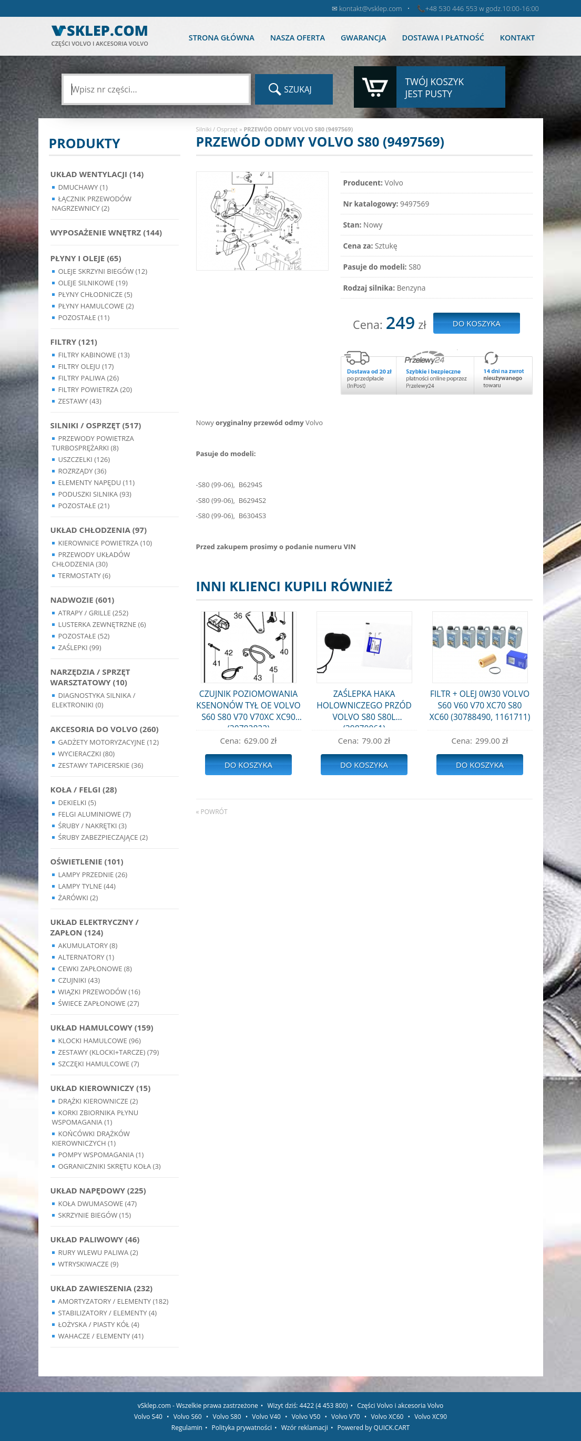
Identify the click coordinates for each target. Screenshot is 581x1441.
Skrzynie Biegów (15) (94, 1215)
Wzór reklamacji (304, 1427)
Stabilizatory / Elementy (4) (107, 1313)
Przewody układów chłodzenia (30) (91, 559)
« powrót (212, 811)
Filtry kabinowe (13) (94, 354)
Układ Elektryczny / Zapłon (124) (94, 927)
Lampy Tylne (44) (87, 886)
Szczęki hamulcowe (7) (98, 1063)
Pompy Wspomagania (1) (101, 1154)
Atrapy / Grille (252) (93, 612)
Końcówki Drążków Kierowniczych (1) (91, 1138)
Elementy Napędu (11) (96, 482)
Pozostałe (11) (84, 317)
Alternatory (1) (86, 957)
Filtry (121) (73, 341)
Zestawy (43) (79, 401)
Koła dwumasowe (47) (97, 1203)
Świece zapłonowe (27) (98, 1003)
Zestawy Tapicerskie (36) (101, 765)
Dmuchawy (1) (83, 187)
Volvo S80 (227, 1416)
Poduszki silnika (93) (94, 494)
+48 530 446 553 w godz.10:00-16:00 (482, 8)
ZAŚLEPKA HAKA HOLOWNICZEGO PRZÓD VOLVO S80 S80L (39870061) (364, 707)
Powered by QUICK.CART (374, 1427)
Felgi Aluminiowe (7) (94, 814)
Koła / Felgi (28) (83, 789)
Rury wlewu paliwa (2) (98, 1252)
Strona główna (221, 38)
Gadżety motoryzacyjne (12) (108, 742)
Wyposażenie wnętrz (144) (106, 232)
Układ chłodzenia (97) (98, 529)
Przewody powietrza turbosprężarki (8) (93, 443)
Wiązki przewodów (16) (99, 991)
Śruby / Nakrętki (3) (92, 825)
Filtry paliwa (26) (88, 378)
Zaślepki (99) (79, 647)
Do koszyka (248, 764)
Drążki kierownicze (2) (98, 1101)
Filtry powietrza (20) (95, 389)
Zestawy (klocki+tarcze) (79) (108, 1052)
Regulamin (186, 1427)
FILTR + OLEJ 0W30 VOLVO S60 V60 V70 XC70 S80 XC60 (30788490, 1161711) (480, 705)
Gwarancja (363, 38)
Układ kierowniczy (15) (100, 1088)
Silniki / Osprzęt (217, 129)
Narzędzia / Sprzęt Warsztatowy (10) (90, 676)
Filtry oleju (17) (86, 366)
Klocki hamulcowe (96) (99, 1040)
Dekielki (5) (77, 802)
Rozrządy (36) (82, 471)
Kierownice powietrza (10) (105, 543)
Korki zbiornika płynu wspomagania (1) (95, 1117)
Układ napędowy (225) (98, 1190)
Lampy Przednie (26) (93, 874)
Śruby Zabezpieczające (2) (103, 837)
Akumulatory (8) (88, 945)
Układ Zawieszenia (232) (101, 1288)
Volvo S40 (148, 1416)
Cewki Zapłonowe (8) (95, 968)
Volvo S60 (188, 1416)
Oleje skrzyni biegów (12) (103, 271)
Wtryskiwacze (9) (88, 1264)
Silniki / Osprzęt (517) (95, 425)
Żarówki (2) (78, 897)
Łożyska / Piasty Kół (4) (98, 1324)
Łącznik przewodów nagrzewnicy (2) (92, 203)
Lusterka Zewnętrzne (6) (102, 624)
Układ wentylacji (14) (97, 174)
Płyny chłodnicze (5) (95, 294)
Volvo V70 (345, 1416)
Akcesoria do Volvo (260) (104, 729)
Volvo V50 (306, 1416)
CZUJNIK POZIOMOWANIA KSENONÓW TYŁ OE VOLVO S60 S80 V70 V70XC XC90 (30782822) (248, 707)
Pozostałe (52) (84, 636)
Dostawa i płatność (443, 38)
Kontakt (517, 38)
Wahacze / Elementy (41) (101, 1336)
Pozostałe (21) (84, 505)
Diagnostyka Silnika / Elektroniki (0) (94, 700)
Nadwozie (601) (82, 599)
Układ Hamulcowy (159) (102, 1027)
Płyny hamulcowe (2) (96, 306)
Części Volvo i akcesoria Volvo (400, 1405)
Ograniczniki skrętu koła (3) (109, 1166)
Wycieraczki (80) (86, 753)
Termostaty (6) (84, 575)
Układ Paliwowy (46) (95, 1239)
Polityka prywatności (242, 1427)
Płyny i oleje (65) (85, 258)
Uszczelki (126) (84, 459)
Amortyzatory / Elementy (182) (113, 1301)
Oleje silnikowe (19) (93, 282)
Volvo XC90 (430, 1416)
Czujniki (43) (79, 980)
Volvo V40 (266, 1416)
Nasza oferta (297, 38)
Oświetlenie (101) (87, 861)
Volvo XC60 (387, 1416)
